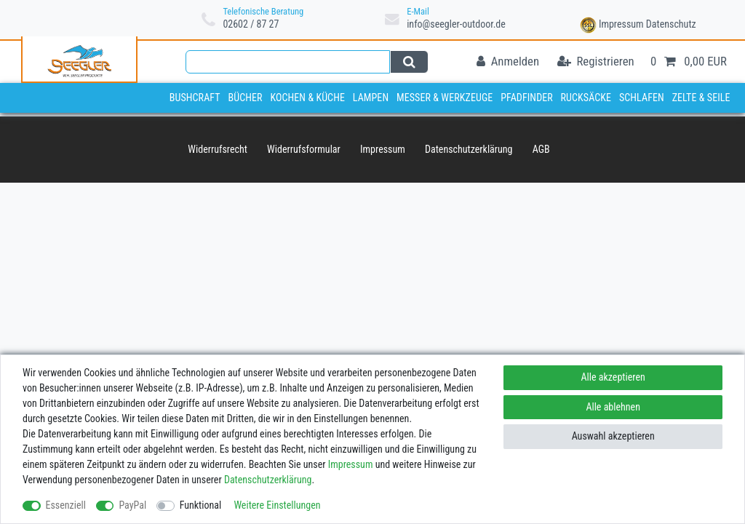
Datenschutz (671, 24)
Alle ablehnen (613, 407)
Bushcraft (195, 97)
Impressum (621, 24)
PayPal (132, 505)
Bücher (245, 97)
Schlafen (641, 97)
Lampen (371, 97)
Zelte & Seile (701, 97)
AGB (541, 149)
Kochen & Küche (307, 97)
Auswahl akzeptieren (613, 436)
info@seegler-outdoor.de (456, 24)
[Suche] (409, 62)
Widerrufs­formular (303, 149)
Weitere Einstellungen (277, 505)
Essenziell (66, 505)
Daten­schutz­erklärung (469, 149)
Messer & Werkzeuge (445, 97)
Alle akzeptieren (613, 377)
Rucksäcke (586, 97)
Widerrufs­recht (217, 149)
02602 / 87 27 (251, 24)
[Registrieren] (595, 62)
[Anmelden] (508, 62)
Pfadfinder (527, 97)
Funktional (201, 505)
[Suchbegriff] (288, 62)
